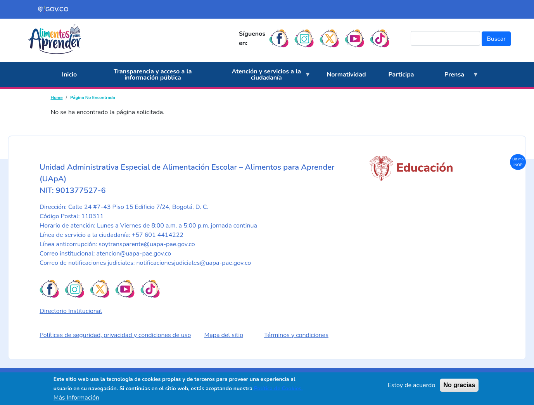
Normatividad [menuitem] (346, 74)
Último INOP (518, 161)
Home (57, 98)
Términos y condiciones (296, 335)
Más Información (76, 397)
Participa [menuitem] (401, 74)
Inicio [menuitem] (69, 74)
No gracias (459, 385)
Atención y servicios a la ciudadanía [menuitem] (264, 77)
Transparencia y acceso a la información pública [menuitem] (153, 74)
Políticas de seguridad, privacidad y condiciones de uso (115, 335)
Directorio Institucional (71, 311)
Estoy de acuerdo (411, 385)
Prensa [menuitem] (452, 78)
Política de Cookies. (277, 388)
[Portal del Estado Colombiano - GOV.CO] (53, 9)
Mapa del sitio (224, 335)
